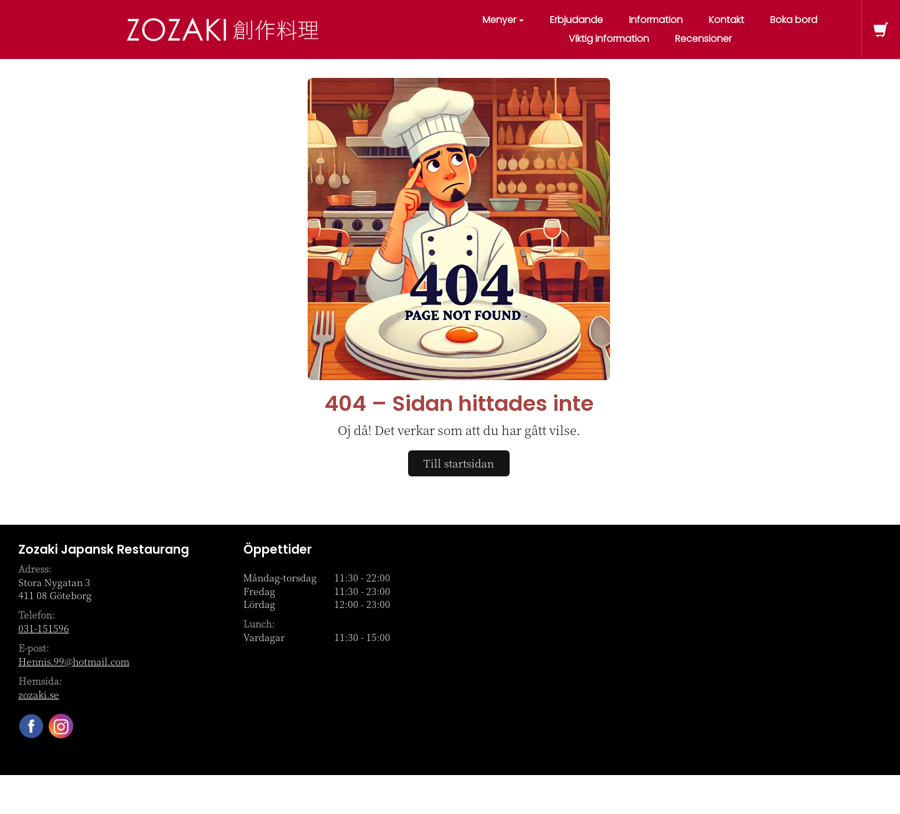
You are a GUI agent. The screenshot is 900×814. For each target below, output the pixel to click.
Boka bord (793, 20)
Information (656, 20)
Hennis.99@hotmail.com (73, 661)
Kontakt (726, 20)
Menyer (503, 20)
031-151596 (43, 628)
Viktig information (609, 38)
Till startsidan (458, 462)
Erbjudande (576, 20)
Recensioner (703, 38)
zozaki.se (38, 694)
